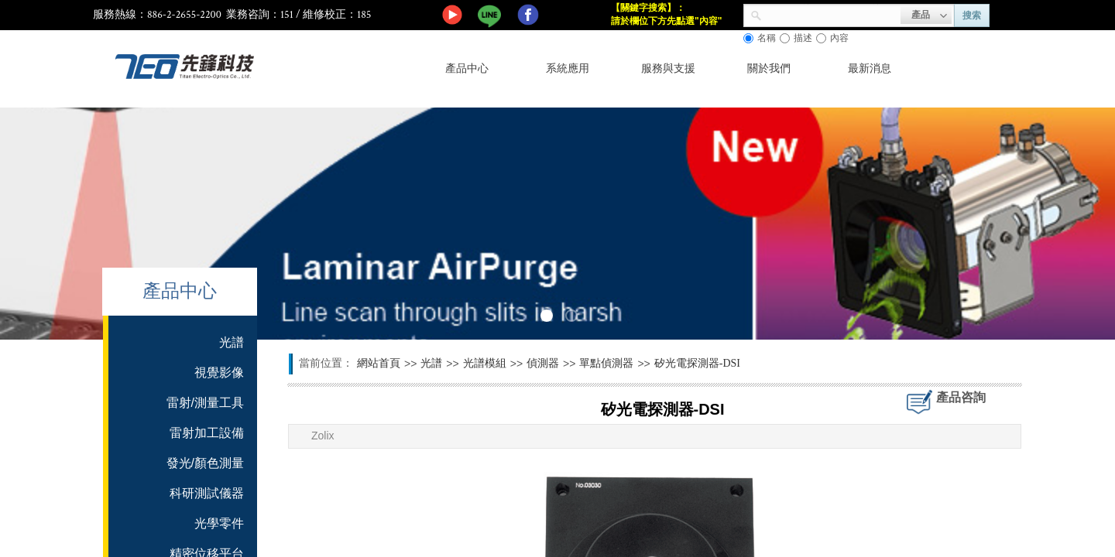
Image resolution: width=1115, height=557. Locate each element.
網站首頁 (378, 363)
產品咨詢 (961, 397)
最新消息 (869, 68)
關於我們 (769, 68)
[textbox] (831, 14)
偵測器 (543, 363)
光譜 (431, 363)
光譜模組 (484, 363)
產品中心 (467, 68)
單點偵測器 (606, 363)
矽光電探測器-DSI (697, 363)
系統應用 (567, 68)
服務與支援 (668, 68)
